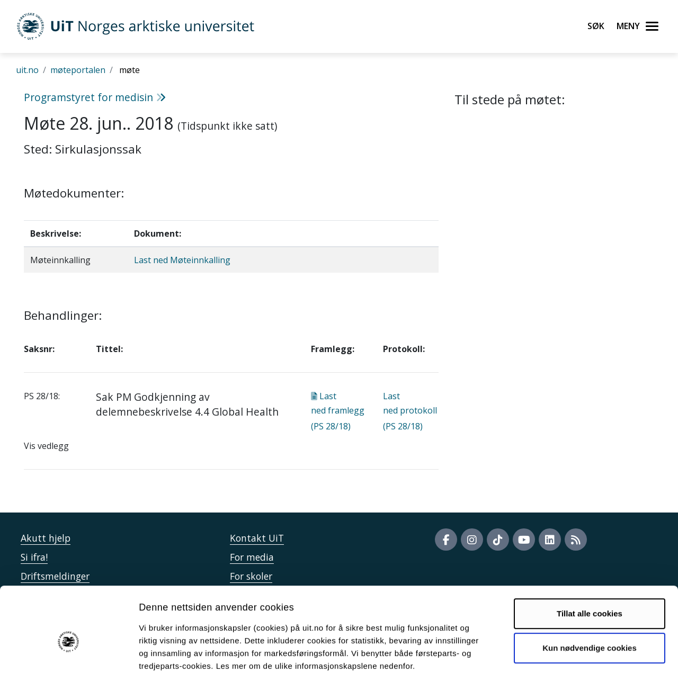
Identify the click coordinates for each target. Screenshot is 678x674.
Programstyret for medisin (95, 97)
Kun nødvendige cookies (589, 592)
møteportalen (77, 70)
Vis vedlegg (46, 446)
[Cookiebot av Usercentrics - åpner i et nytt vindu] (68, 653)
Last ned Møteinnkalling (182, 260)
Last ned (337, 411)
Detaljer (564, 653)
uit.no (27, 70)
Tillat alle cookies (589, 557)
